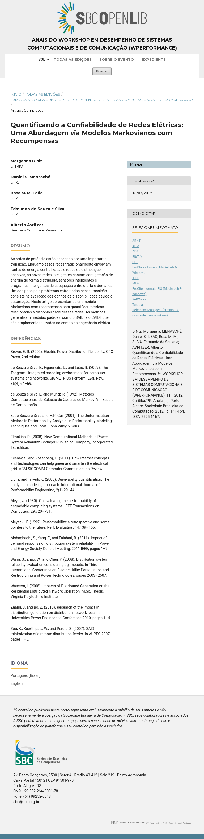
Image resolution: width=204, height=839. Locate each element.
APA (135, 251)
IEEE (135, 278)
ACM (135, 246)
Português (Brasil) (25, 675)
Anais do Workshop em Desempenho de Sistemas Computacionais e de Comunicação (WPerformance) (102, 44)
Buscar (102, 71)
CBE (135, 262)
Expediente (154, 59)
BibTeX (137, 257)
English (17, 683)
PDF (138, 164)
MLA (135, 283)
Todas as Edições (73, 59)
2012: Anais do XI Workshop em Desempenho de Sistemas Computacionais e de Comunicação (102, 99)
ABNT (136, 241)
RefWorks (139, 299)
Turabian (138, 305)
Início (16, 94)
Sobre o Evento (116, 59)
